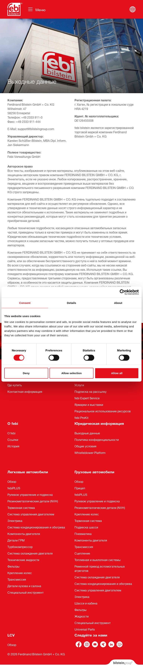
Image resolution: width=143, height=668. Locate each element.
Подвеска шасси (86, 527)
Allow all (117, 373)
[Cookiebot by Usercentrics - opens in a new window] (122, 292)
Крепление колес (19, 572)
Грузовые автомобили (94, 471)
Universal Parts (84, 629)
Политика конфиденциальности (96, 439)
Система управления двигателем (30, 514)
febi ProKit (81, 417)
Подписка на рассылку (90, 391)
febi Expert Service (87, 398)
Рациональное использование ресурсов (102, 411)
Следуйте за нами (90, 634)
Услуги (79, 385)
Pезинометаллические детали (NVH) (99, 507)
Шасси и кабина (85, 603)
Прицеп (79, 488)
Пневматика (83, 533)
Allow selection (71, 373)
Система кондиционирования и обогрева (36, 527)
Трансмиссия (16, 579)
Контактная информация (24, 391)
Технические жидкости (23, 559)
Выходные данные (87, 433)
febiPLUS (13, 488)
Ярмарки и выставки (88, 404)
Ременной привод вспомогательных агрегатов (99, 568)
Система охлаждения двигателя (30, 553)
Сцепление (82, 553)
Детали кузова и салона (24, 585)
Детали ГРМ (16, 540)
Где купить (14, 385)
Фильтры (13, 566)
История (13, 446)
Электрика (14, 520)
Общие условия (85, 446)
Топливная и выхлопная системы (97, 559)
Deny (26, 373)
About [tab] (118, 302)
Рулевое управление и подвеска (30, 494)
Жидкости (81, 616)
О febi (12, 423)
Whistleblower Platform (90, 452)
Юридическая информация (99, 423)
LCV (11, 634)
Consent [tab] (25, 302)
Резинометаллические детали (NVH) (32, 501)
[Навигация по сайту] (36, 9)
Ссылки (12, 439)
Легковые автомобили (27, 471)
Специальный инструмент (25, 592)
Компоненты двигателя (23, 533)
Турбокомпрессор (20, 546)
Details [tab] (71, 302)
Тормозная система (21, 507)
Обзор (11, 481)
